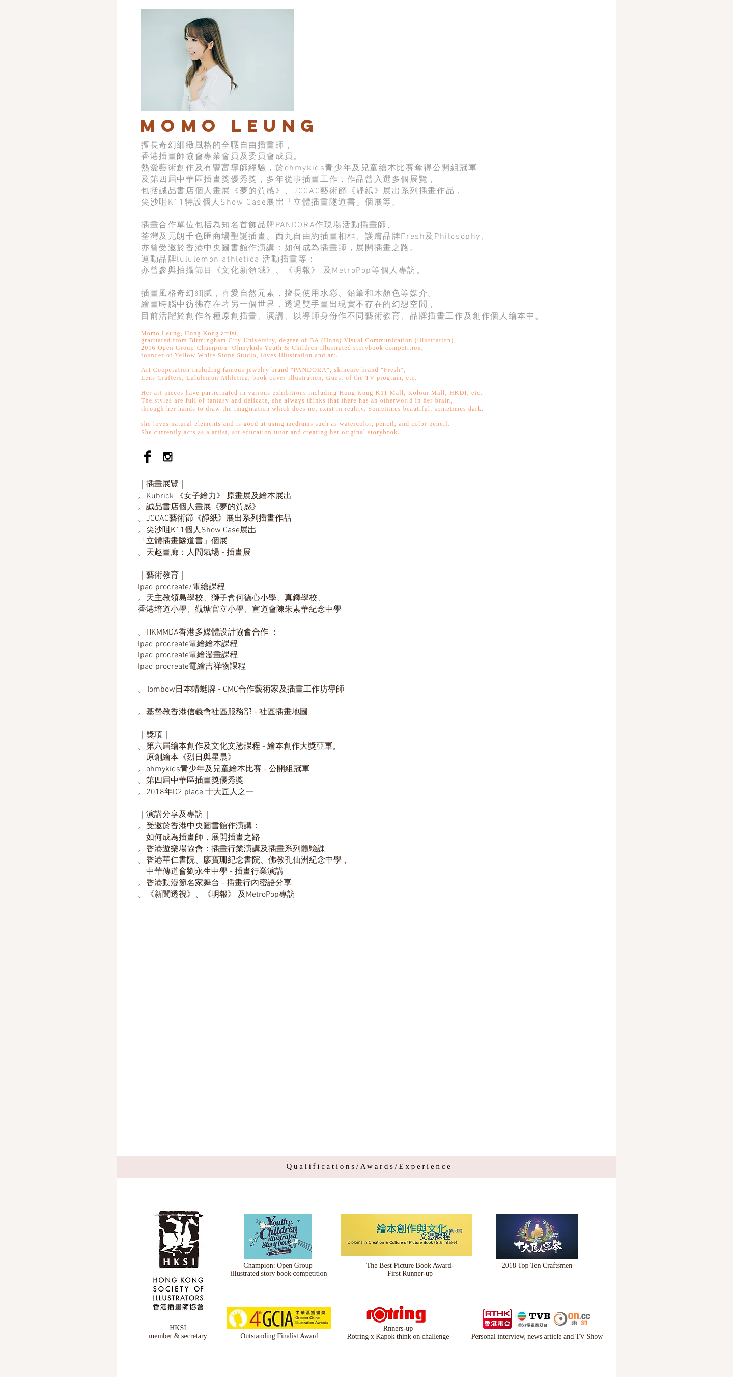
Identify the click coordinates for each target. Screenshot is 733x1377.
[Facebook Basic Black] (147, 456)
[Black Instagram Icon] (167, 456)
